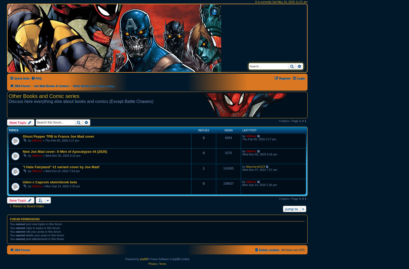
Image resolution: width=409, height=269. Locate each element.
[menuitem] (36, 78)
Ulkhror (37, 140)
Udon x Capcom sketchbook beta (50, 182)
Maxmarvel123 (255, 166)
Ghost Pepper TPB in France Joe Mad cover (58, 136)
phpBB (144, 259)
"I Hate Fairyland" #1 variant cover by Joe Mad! (61, 167)
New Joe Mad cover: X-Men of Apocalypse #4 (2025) (65, 152)
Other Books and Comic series (44, 96)
